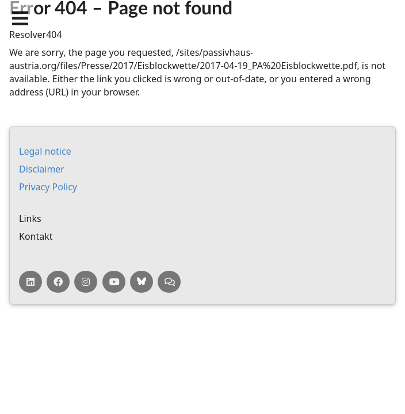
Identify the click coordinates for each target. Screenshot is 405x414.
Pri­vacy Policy (48, 187)
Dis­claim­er (41, 169)
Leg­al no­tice (45, 151)
